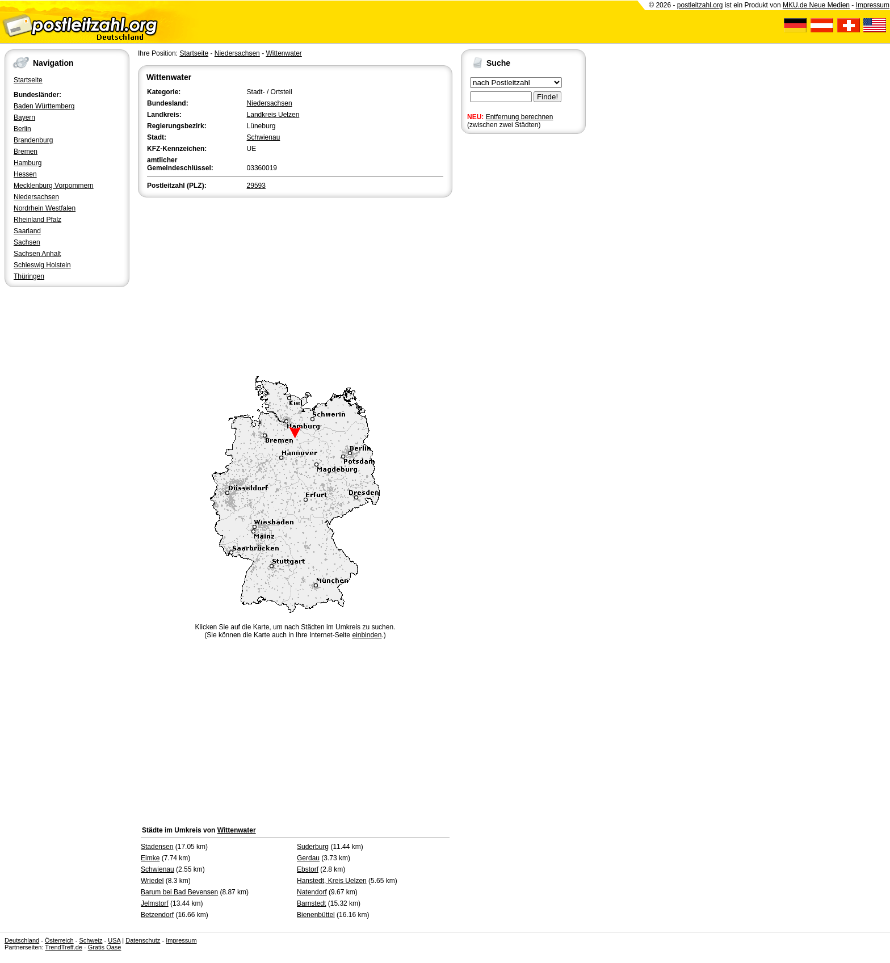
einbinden (366, 635)
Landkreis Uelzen (273, 115)
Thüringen (29, 276)
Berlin (22, 129)
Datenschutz (142, 940)
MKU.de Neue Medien (816, 5)
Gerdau (308, 858)
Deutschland (22, 940)
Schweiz (90, 940)
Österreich (59, 940)
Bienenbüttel (316, 915)
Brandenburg (33, 140)
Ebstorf (307, 869)
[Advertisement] (295, 284)
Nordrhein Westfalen (44, 208)
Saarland (27, 231)
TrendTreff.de (63, 947)
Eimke (150, 858)
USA (114, 940)
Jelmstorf (155, 903)
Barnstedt (311, 903)
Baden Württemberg (44, 106)
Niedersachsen (36, 197)
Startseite (28, 80)
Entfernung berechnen (519, 117)
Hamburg (27, 163)
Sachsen (27, 242)
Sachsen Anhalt (37, 254)
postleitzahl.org (700, 5)
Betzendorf (157, 915)
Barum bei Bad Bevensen (179, 892)
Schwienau (263, 137)
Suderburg (313, 847)
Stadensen (157, 847)
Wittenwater (283, 53)
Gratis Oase (104, 947)
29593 (256, 186)
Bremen (25, 151)
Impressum (872, 5)
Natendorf (312, 892)
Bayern (24, 117)
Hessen (25, 174)
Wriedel (152, 881)
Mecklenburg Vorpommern (54, 186)
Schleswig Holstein (42, 265)
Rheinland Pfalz (37, 220)
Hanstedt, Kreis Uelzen (332, 881)
